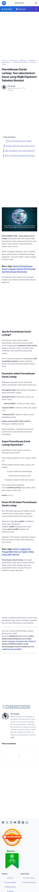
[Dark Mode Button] (36, 3)
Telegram (11, 641)
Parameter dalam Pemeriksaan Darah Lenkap (19, 146)
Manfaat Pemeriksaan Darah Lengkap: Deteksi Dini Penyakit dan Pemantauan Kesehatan (19, 269)
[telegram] (20, 707)
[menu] (4, 3)
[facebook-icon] (3, 822)
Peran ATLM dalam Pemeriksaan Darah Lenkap (20, 156)
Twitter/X (32, 641)
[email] (28, 707)
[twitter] (11, 707)
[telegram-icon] (23, 822)
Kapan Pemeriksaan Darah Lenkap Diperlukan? (20, 151)
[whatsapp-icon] (27, 822)
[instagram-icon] (11, 822)
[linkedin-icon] (19, 822)
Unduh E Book (29, 878)
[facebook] (7, 707)
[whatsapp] (15, 707)
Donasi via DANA (14, 649)
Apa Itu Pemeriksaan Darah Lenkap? (19, 141)
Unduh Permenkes (29, 882)
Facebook (20, 641)
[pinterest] (24, 707)
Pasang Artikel (10, 882)
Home (10, 878)
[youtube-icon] (15, 822)
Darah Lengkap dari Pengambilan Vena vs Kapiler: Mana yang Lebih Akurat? (18, 552)
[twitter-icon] (7, 822)
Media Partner (10, 887)
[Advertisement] (19, 35)
